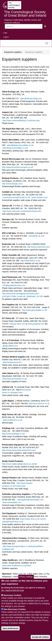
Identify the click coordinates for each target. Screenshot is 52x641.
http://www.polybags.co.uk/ (13, 434)
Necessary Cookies (12, 599)
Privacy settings (26, 580)
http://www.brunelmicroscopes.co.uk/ (17, 167)
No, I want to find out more (12, 594)
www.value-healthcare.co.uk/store (16, 565)
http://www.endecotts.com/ (38, 247)
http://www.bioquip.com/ (12, 184)
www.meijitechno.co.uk (12, 420)
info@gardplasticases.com (14, 285)
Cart (5, 33)
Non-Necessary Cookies (15, 613)
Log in (6, 37)
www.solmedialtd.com (12, 502)
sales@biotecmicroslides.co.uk (20, 145)
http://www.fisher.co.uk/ (30, 261)
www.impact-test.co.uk (29, 519)
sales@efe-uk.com (36, 236)
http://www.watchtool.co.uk (13, 582)
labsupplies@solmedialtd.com (30, 500)
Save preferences (10, 632)
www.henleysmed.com (12, 362)
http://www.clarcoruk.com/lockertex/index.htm (21, 211)
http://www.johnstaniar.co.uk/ (15, 379)
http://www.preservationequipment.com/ (19, 450)
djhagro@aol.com (10, 346)
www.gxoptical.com (36, 324)
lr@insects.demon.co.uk (39, 403)
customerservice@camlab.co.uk (16, 197)
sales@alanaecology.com (31, 98)
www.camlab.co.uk (39, 197)
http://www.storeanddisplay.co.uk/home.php (21, 120)
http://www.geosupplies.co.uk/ (34, 310)
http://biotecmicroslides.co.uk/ (15, 148)
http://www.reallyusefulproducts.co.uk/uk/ (19, 464)
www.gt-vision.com (18, 324)
